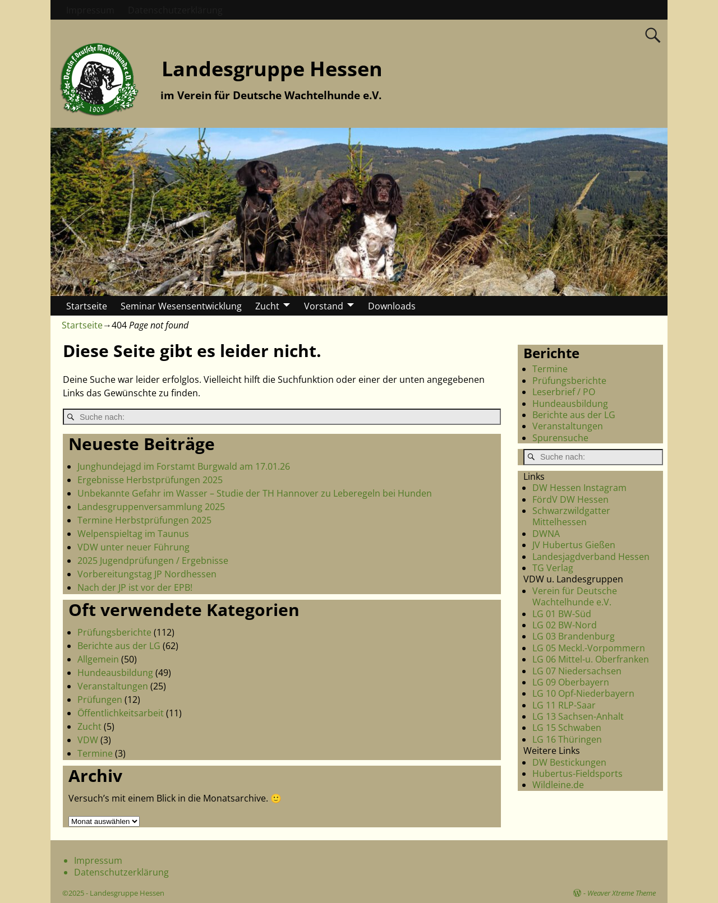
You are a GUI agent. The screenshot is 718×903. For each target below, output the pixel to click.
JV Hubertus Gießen (573, 545)
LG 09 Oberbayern (570, 682)
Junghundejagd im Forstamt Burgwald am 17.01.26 (183, 466)
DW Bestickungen (569, 762)
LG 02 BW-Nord (564, 625)
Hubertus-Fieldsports (577, 773)
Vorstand (323, 306)
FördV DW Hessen (570, 499)
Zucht (267, 306)
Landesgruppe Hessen (272, 68)
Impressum (90, 10)
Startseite (86, 306)
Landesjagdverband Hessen (591, 556)
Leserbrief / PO (563, 392)
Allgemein (98, 659)
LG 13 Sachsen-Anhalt (578, 716)
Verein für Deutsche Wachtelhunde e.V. (574, 596)
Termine (95, 753)
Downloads (392, 306)
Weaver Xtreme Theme (621, 893)
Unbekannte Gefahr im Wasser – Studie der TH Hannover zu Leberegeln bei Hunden (254, 493)
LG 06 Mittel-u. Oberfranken (590, 659)
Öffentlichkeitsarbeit (120, 713)
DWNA (546, 533)
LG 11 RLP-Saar (564, 705)
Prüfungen (99, 699)
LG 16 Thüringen (567, 739)
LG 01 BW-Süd (561, 614)
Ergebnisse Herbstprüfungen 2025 (150, 480)
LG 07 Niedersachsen (577, 671)
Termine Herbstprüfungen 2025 (144, 520)
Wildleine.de (558, 785)
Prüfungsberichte (114, 632)
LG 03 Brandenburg (573, 636)
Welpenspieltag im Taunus (133, 533)
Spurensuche (560, 438)
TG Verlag (552, 568)
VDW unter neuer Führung (133, 547)
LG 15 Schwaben (566, 727)
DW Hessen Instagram (579, 487)
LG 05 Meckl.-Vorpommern (588, 648)
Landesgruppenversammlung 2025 (151, 507)
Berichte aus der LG (118, 646)
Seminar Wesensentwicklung (181, 306)
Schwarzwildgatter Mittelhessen (571, 516)
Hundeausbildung (115, 672)
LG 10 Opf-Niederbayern (583, 693)
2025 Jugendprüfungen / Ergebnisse (152, 560)
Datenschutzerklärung (175, 10)
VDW (87, 740)
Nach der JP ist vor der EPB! (134, 587)
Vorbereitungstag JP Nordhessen (147, 574)
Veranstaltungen (112, 686)
